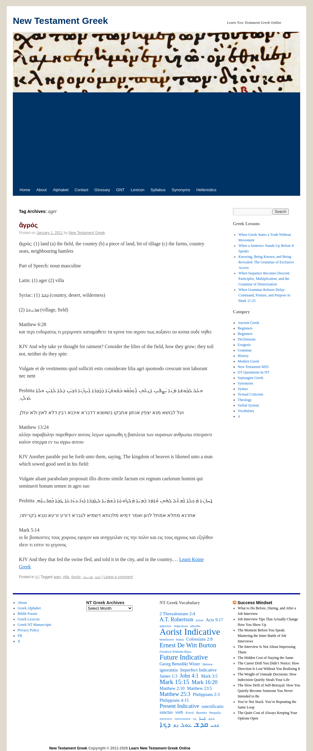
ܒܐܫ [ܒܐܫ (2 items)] (211, 718)
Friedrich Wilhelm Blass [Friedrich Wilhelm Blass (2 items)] (175, 651)
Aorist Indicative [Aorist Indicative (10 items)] (190, 631)
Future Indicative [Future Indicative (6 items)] (184, 657)
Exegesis (244, 345)
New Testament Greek (60, 21)
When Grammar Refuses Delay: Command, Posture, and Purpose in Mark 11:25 (264, 295)
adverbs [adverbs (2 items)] (195, 626)
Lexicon (138, 190)
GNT (120, 190)
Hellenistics (206, 190)
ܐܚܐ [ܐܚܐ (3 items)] (202, 718)
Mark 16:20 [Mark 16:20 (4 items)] (205, 682)
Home (25, 190)
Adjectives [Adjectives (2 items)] (181, 626)
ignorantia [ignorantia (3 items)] (169, 669)
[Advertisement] (156, 138)
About (41, 190)
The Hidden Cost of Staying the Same (265, 658)
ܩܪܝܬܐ (88, 577)
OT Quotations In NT (253, 372)
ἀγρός (28, 225)
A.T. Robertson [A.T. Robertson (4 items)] (176, 619)
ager (57, 577)
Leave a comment (118, 577)
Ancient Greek (248, 323)
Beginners (245, 328)
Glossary (102, 190)
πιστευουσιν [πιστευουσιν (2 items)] (182, 718)
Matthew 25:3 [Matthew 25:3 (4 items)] (175, 694)
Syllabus (157, 190)
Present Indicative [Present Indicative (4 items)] (179, 706)
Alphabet (60, 190)
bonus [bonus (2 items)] (180, 639)
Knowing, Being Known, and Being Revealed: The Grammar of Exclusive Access (266, 262)
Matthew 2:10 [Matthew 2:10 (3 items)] (172, 688)
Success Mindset (255, 602)
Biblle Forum (27, 614)
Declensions (247, 339)
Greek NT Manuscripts (34, 625)
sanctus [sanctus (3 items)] (166, 712)
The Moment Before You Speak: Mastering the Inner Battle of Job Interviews (262, 635)
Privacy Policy (28, 630)
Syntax (243, 389)
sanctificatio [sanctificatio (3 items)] (212, 706)
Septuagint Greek (250, 378)
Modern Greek (248, 361)
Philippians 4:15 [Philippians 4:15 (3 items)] (174, 700)
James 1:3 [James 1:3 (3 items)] (168, 676)
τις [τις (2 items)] (194, 718)
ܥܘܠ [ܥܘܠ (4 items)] (186, 725)
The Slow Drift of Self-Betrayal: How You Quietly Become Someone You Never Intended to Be (269, 690)
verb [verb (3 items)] (179, 712)
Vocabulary (246, 411)
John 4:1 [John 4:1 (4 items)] (189, 676)
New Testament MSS (253, 367)
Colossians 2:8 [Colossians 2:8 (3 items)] (199, 639)
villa (66, 577)
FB (20, 636)
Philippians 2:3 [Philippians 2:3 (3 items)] (206, 694)
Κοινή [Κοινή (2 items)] (189, 712)
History (243, 356)
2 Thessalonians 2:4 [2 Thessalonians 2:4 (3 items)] (177, 613)
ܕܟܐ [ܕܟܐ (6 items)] (165, 724)
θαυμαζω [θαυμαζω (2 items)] (215, 712)
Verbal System (248, 405)
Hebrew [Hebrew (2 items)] (207, 664)
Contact (81, 190)
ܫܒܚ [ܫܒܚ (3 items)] (215, 725)
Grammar (245, 350)
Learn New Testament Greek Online (159, 748)
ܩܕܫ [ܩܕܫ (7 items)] (201, 724)
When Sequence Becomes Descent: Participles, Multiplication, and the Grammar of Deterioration (264, 278)
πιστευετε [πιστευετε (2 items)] (166, 718)
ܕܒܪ (98, 577)
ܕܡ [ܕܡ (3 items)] (176, 725)
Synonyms (181, 190)
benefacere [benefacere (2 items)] (167, 639)
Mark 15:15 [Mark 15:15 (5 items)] (174, 682)
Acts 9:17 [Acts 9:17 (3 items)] (214, 619)
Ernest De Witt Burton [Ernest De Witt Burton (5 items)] (188, 645)
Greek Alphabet (29, 608)
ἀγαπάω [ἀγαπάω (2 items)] (201, 712)
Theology (245, 400)
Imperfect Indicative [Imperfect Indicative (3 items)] (198, 669)
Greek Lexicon (29, 619)
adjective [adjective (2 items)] (165, 626)
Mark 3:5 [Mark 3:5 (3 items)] (209, 676)
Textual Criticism (250, 394)
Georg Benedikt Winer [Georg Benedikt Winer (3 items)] (180, 663)
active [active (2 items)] (199, 620)
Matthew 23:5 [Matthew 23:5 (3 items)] (199, 688)
